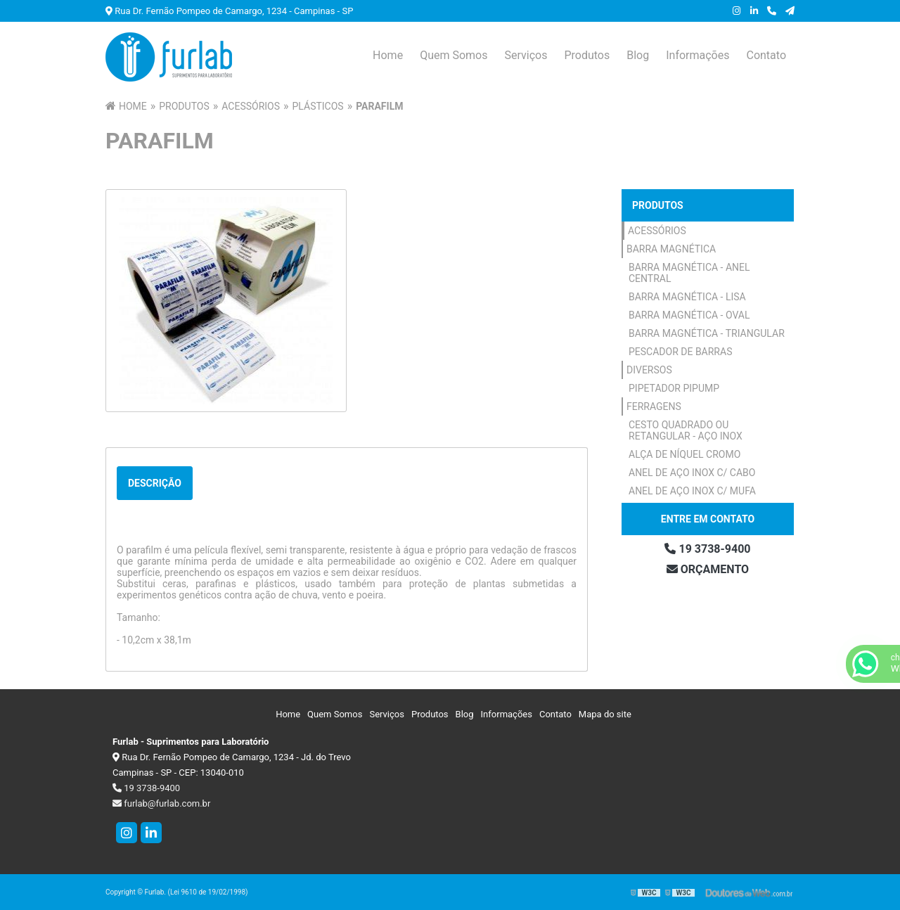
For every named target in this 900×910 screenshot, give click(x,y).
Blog (637, 55)
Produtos (587, 55)
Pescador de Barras (680, 351)
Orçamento (708, 569)
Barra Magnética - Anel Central (689, 273)
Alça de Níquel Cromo (684, 454)
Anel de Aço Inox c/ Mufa (692, 490)
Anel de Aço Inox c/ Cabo (692, 472)
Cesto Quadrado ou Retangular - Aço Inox (685, 430)
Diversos (649, 370)
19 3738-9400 (707, 549)
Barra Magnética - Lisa (687, 296)
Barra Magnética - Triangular (707, 333)
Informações (697, 55)
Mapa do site (605, 714)
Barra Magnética (671, 249)
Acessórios (657, 230)
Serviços (525, 55)
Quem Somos (453, 55)
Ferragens (653, 406)
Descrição (154, 483)
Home (388, 55)
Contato (766, 55)
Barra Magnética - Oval (689, 315)
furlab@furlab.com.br (161, 803)
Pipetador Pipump (674, 388)
